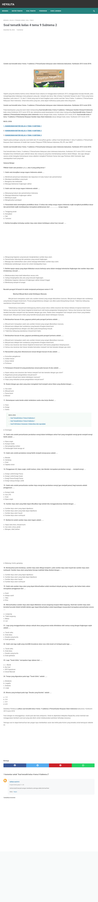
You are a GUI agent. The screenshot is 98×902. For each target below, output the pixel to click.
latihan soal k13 (14, 835)
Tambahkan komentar (9, 851)
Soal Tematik (32, 7)
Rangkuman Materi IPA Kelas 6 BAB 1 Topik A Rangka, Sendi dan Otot (83, 92)
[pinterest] (41, 819)
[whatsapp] (56, 819)
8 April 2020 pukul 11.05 (17, 838)
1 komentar (19, 28)
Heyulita (9, 2)
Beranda (6, 7)
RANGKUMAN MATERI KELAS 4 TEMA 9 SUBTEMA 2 (23, 145)
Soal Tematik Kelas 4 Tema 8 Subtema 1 (22, 461)
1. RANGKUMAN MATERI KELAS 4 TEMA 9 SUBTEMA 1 (22, 140)
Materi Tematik (18, 7)
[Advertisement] (33, 44)
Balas (11, 845)
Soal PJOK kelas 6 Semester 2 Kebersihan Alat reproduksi (28, 464)
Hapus (15, 845)
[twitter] (26, 819)
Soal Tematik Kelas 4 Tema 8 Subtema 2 (22, 458)
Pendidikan (44, 7)
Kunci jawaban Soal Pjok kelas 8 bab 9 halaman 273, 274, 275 (82, 83)
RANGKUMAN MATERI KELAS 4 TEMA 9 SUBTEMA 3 (23, 149)
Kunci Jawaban (57, 7)
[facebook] (11, 819)
